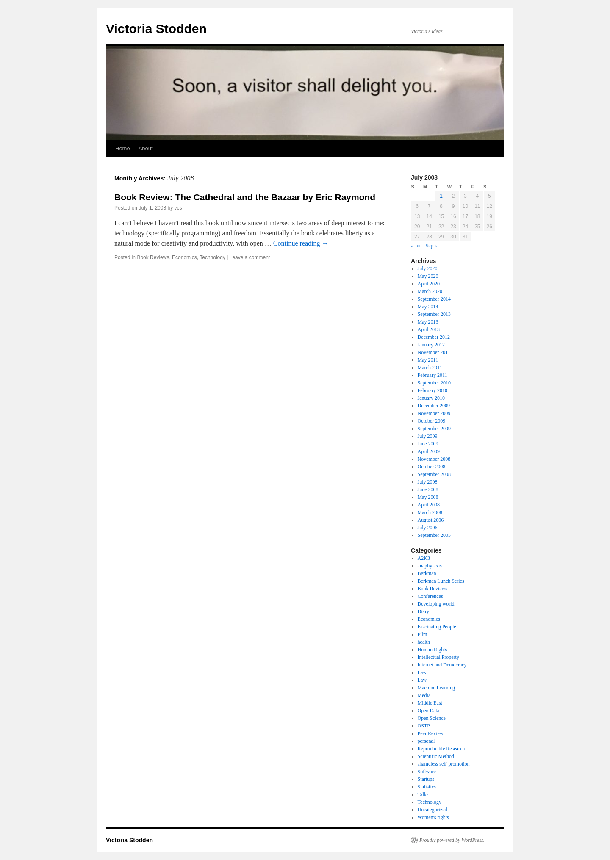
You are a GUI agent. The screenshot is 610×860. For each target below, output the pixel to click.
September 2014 (434, 299)
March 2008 (430, 512)
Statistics (427, 787)
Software (427, 771)
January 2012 (431, 345)
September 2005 (434, 535)
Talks (423, 794)
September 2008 (434, 474)
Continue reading (301, 243)
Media (424, 695)
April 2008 (429, 505)
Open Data (429, 710)
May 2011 (428, 360)
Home (122, 148)
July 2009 (428, 436)
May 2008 (428, 497)
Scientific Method (436, 756)
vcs (178, 208)
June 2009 (428, 444)
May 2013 (428, 322)
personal (426, 741)
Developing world (436, 604)
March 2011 (430, 368)
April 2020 (429, 284)
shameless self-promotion (444, 764)
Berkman (427, 573)
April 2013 (429, 329)
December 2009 (434, 406)
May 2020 (428, 276)
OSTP (424, 726)
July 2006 (428, 528)
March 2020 (430, 291)
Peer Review (431, 733)
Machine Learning (436, 688)
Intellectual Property (438, 657)
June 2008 (428, 489)
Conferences (430, 596)
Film (422, 634)
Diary (423, 611)
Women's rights (433, 817)
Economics (184, 257)
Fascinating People (437, 627)
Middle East (430, 703)
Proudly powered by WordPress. (452, 840)
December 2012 (434, 337)
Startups (426, 779)
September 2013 (434, 314)
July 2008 (428, 482)
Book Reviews (153, 257)
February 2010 (432, 390)
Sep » (431, 246)
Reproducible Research (441, 749)
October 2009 (432, 421)
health (424, 642)
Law (422, 672)
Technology (212, 257)
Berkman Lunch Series (441, 581)
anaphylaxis (430, 566)
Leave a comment (250, 257)
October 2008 (432, 467)
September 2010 (434, 383)
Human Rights (432, 650)
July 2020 (428, 268)
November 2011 (434, 352)
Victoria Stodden (156, 29)
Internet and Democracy (442, 665)
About (146, 148)
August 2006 (431, 520)
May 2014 (428, 307)
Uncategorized (432, 810)
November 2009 (434, 413)
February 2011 (432, 375)
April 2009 (429, 451)
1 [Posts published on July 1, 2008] (441, 196)
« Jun (416, 246)
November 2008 (434, 459)
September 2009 (434, 428)
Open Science (432, 718)
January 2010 (431, 398)
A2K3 (424, 558)
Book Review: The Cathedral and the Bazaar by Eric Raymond (244, 197)
